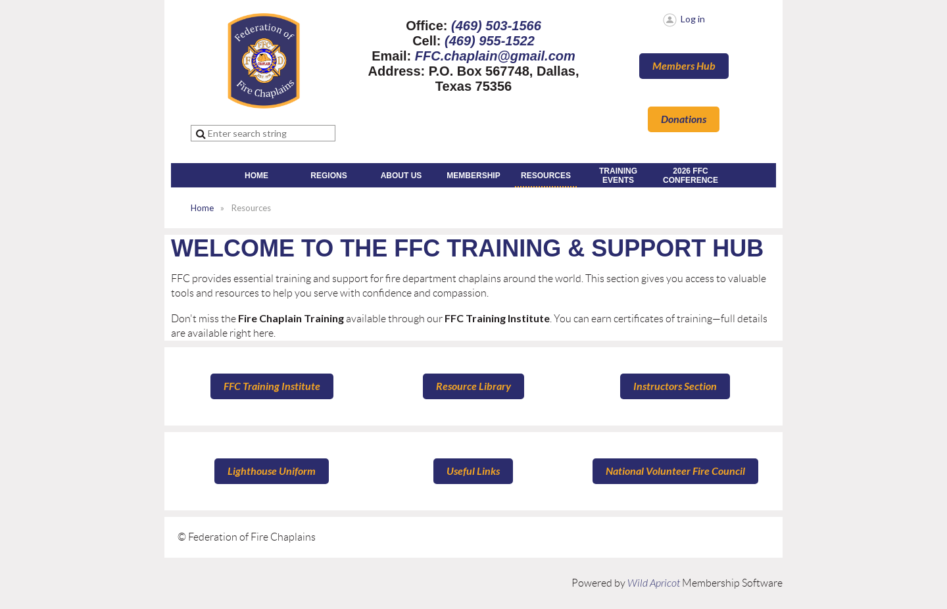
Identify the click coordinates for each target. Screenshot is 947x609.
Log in (693, 18)
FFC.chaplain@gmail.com (495, 56)
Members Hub (684, 66)
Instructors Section (675, 386)
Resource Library (473, 386)
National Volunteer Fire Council (675, 471)
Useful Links (473, 471)
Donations (683, 119)
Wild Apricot (653, 583)
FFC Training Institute (272, 386)
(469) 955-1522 (490, 41)
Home (202, 208)
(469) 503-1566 (496, 25)
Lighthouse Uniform (272, 471)
